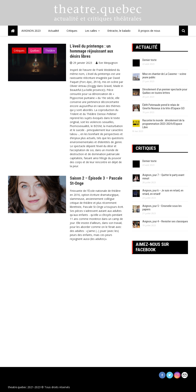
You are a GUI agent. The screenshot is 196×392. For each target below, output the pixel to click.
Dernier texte (149, 60)
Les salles (91, 30)
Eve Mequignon (108, 63)
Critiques (72, 30)
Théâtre (50, 50)
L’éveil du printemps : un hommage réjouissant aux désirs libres (91, 51)
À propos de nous (149, 30)
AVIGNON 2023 (31, 30)
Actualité (53, 30)
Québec (35, 50)
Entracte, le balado (119, 30)
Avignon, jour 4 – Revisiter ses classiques (165, 221)
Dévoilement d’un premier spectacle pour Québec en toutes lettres (164, 91)
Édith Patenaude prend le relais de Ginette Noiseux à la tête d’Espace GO (163, 106)
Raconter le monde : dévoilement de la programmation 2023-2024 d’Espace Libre (163, 124)
